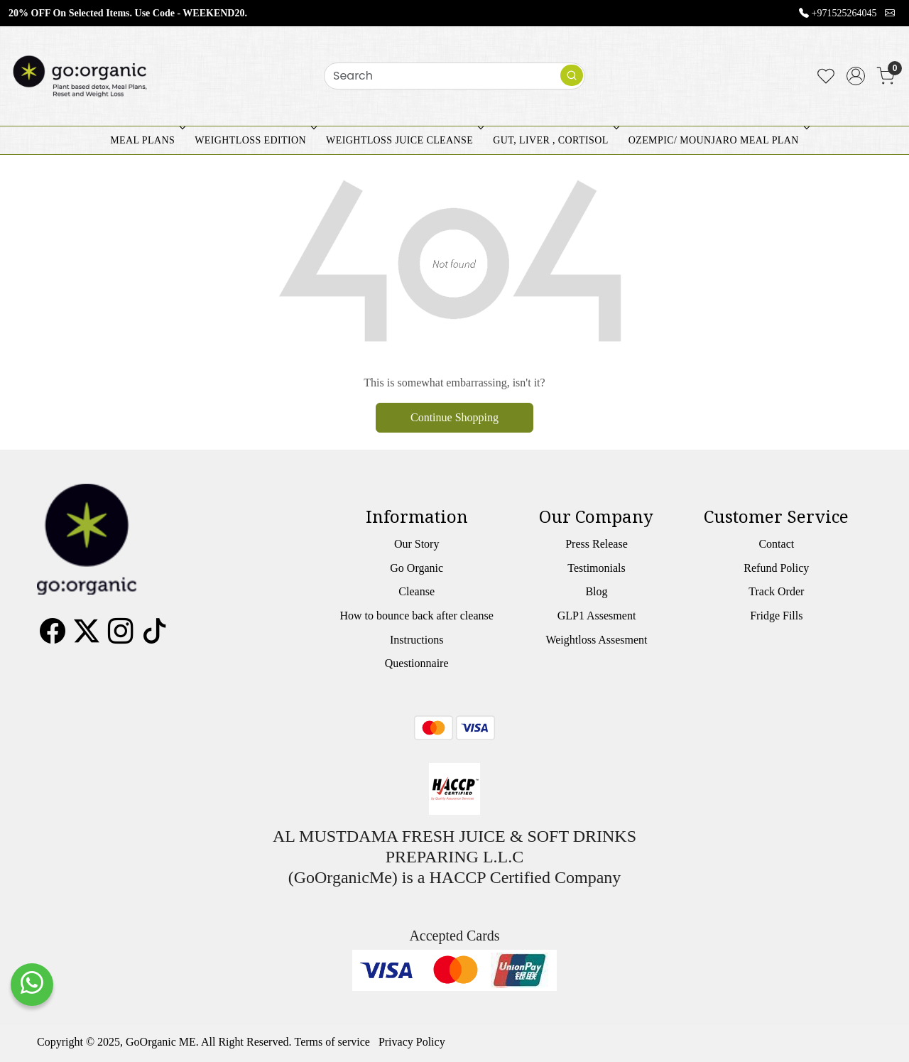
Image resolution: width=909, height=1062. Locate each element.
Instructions (417, 640)
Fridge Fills (776, 615)
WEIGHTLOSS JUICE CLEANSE (403, 140)
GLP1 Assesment (596, 615)
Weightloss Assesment (596, 640)
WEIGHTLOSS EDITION (254, 140)
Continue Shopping (454, 417)
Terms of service (332, 1042)
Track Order (776, 591)
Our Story (417, 544)
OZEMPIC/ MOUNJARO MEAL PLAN (717, 140)
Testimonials (596, 568)
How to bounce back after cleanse (416, 615)
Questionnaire (417, 663)
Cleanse (416, 591)
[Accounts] (856, 76)
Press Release (596, 544)
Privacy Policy (412, 1042)
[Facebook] (52, 636)
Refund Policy (776, 568)
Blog (596, 591)
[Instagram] (120, 636)
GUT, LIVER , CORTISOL (554, 140)
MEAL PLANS (146, 140)
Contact (776, 544)
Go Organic (416, 568)
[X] (86, 636)
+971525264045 (844, 13)
